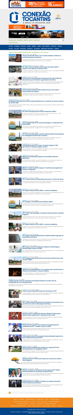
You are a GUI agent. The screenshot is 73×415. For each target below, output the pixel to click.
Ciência (24, 301)
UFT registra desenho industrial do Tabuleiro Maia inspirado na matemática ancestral (42, 236)
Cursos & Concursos (27, 65)
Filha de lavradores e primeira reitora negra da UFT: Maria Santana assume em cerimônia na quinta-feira (41, 370)
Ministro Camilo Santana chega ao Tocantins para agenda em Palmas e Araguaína (42, 168)
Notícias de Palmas (54, 399)
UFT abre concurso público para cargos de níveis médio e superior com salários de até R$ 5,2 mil (40, 67)
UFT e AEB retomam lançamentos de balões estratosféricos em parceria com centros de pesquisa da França (42, 303)
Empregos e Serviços (47, 48)
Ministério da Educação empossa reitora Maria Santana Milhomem (40, 157)
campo (46, 399)
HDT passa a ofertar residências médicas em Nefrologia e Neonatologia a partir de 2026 (41, 247)
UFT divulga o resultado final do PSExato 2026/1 (37, 202)
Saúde (28, 46)
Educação (23, 48)
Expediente (20, 40)
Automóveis (33, 403)
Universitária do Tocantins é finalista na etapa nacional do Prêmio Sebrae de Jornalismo (41, 382)
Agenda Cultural (46, 406)
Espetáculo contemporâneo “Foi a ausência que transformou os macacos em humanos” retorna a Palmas (42, 270)
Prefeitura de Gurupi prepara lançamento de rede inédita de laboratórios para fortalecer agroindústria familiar (42, 79)
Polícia (29, 406)
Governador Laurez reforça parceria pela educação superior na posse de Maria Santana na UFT (42, 336)
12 (36, 392)
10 (31, 392)
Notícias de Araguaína (50, 403)
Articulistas (21, 399)
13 (38, 392)
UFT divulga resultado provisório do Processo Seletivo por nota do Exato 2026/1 (42, 259)
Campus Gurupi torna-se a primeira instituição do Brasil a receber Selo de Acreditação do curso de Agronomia (32, 281)
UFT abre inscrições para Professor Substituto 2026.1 (39, 111)
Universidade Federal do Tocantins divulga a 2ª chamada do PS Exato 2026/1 (42, 123)
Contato (31, 40)
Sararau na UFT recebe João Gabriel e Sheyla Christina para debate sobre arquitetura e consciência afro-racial (41, 314)
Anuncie (26, 40)
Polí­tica (23, 46)
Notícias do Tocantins (42, 401)
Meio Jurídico (46, 46)
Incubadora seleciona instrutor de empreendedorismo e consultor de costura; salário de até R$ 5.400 (36, 101)
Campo (39, 46)
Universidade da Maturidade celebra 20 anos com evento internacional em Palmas (40, 90)
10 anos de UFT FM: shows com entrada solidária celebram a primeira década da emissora (41, 56)
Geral (23, 54)
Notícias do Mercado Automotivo (22, 401)
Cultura (16, 48)
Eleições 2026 (40, 399)
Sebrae (54, 406)
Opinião (34, 46)
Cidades (56, 48)
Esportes (30, 48)
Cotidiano (37, 48)
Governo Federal (37, 406)
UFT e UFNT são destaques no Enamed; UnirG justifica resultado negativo (43, 213)
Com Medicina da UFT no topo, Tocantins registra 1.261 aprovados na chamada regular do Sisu (40, 146)
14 (41, 392)
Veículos (53, 46)
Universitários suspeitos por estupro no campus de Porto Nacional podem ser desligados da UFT (40, 348)
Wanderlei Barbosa (30, 399)
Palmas (60, 46)
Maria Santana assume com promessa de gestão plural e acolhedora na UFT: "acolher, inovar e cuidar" (40, 325)
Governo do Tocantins (22, 403)
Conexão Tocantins (15, 412)
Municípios (37, 40)
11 (33, 392)
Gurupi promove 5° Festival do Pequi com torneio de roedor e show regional (42, 359)
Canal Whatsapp (13, 42)
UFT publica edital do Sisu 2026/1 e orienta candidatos (39, 190)
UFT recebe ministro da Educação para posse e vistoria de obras (42, 179)
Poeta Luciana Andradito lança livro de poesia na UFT (39, 291)
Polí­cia (11, 48)
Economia (17, 46)
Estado (11, 46)
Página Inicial (12, 40)
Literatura (24, 289)
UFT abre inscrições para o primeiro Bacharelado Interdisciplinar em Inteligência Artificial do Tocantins (43, 134)
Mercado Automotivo (54, 401)
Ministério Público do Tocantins (18, 406)
